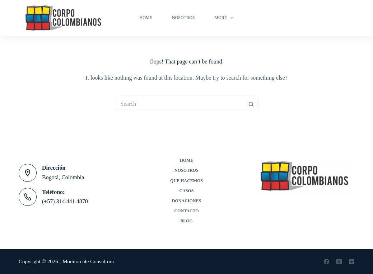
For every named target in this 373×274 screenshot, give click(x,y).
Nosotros (183, 17)
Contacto (186, 210)
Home (146, 17)
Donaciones (186, 200)
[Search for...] (179, 104)
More (225, 18)
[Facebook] (326, 261)
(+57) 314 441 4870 (65, 201)
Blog (186, 220)
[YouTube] (351, 261)
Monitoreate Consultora (88, 261)
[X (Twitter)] (339, 261)
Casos (186, 190)
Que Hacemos (186, 180)
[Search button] (251, 104)
